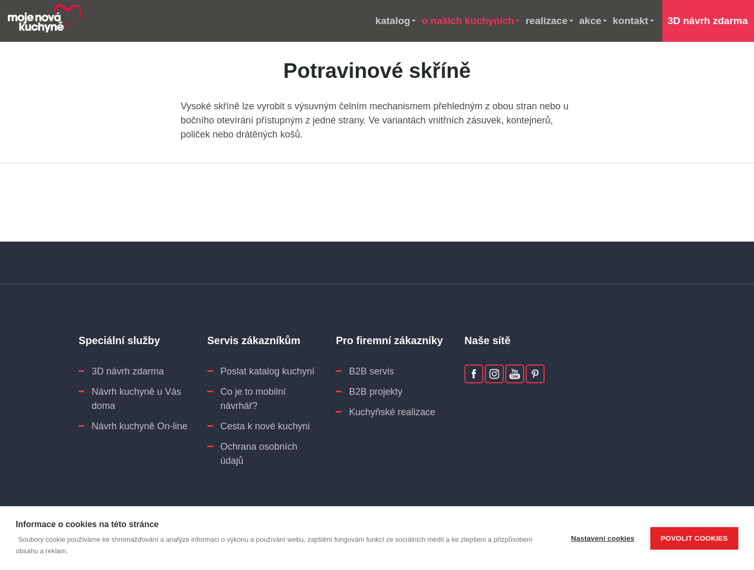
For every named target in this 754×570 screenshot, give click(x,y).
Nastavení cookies (603, 538)
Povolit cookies (694, 538)
